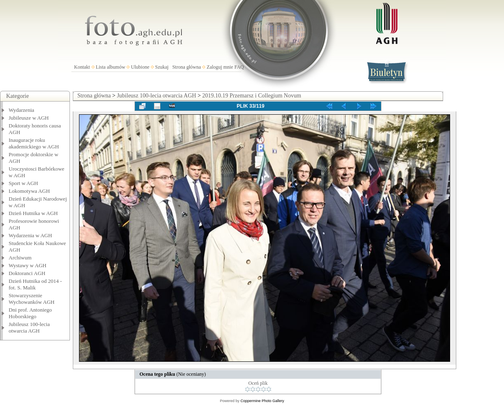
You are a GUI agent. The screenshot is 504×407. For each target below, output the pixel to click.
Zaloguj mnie (220, 67)
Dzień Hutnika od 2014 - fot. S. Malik (35, 284)
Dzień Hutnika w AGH (33, 213)
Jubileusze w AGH (29, 118)
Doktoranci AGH (27, 273)
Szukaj (162, 67)
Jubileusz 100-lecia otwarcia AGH (29, 327)
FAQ (239, 67)
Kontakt (82, 67)
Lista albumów (110, 67)
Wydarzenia (21, 110)
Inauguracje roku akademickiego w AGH (34, 143)
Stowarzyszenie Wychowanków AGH (32, 298)
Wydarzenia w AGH (30, 235)
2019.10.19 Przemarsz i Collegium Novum (251, 95)
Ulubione (140, 67)
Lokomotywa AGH (29, 191)
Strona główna (186, 67)
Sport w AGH (23, 183)
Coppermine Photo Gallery (262, 401)
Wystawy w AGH (27, 265)
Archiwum (20, 257)
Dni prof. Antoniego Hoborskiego (30, 313)
